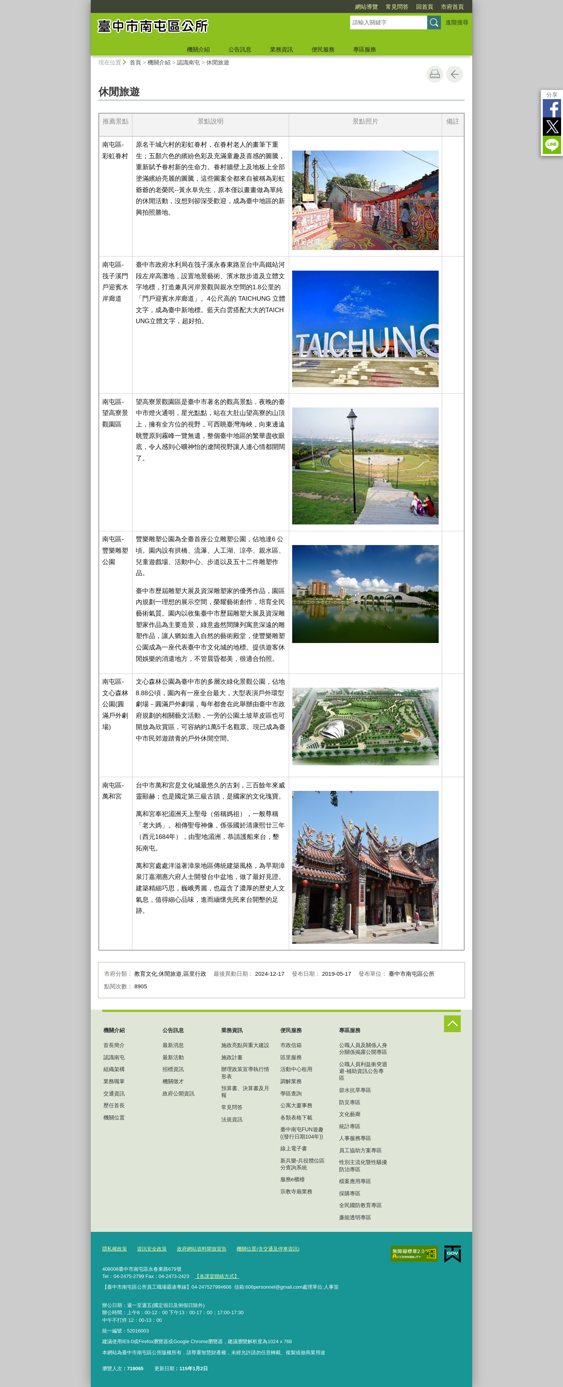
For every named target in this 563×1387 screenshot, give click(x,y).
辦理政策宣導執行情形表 (245, 1072)
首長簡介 (114, 1045)
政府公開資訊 (178, 1093)
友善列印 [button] (434, 74)
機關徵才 (173, 1081)
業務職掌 (114, 1081)
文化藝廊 (349, 1114)
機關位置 (114, 1117)
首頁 (135, 62)
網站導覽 (366, 6)
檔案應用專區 (355, 1181)
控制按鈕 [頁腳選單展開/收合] (452, 1023)
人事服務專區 (355, 1138)
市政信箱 (291, 1045)
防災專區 (349, 1102)
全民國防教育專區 (360, 1205)
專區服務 (364, 49)
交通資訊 (114, 1093)
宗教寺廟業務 (296, 1191)
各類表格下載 (296, 1117)
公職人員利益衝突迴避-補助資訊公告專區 (363, 1071)
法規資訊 (232, 1119)
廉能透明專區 (355, 1217)
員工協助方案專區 (360, 1150)
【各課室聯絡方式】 (217, 1276)
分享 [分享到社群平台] (552, 95)
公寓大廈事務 (296, 1105)
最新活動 (173, 1057)
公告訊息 (239, 49)
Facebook (552, 108)
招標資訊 (173, 1069)
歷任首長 (114, 1105)
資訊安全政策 (152, 1249)
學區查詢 (291, 1093)
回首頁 (424, 6)
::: (87, 3)
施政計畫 (232, 1057)
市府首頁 (452, 6)
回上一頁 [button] (454, 74)
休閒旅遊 (217, 62)
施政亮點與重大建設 (245, 1045)
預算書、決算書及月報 (245, 1091)
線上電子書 (293, 1148)
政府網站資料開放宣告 (202, 1249)
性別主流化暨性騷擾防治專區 (363, 1165)
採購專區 (349, 1193)
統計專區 (349, 1126)
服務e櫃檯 (292, 1179)
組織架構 (114, 1069)
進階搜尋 (457, 22)
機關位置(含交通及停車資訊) (267, 1249)
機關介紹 (198, 49)
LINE (552, 145)
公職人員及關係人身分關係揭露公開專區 (363, 1048)
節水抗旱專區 (355, 1090)
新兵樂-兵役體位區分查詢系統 (302, 1164)
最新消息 (173, 1045)
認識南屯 (188, 62)
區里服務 (291, 1057)
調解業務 (291, 1081)
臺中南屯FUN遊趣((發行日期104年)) (301, 1132)
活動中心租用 (296, 1069)
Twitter (552, 126)
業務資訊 (281, 49)
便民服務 (323, 49)
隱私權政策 (114, 1249)
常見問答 (397, 6)
